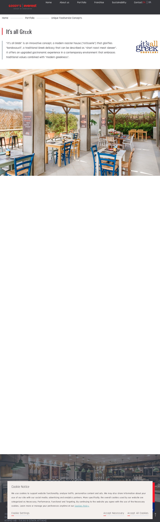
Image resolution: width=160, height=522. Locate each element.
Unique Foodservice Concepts (66, 18)
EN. (144, 6)
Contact (138, 7)
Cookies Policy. (82, 505)
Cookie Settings (20, 513)
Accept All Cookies (138, 513)
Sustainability (119, 7)
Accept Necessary (114, 513)
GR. (150, 6)
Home (49, 7)
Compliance (51, 16)
